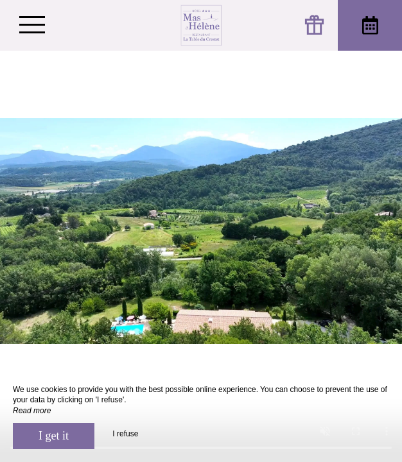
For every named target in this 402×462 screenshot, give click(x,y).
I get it (54, 435)
